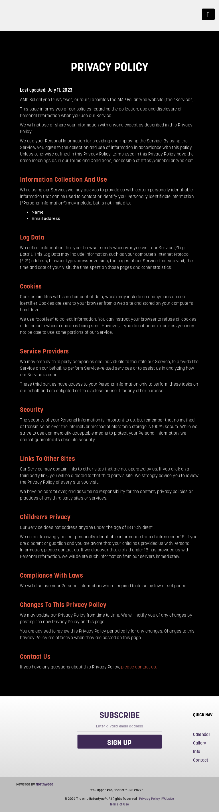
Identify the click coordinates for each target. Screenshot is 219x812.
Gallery (199, 743)
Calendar (201, 734)
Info (196, 751)
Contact (200, 760)
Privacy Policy (149, 799)
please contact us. (139, 667)
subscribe (120, 715)
